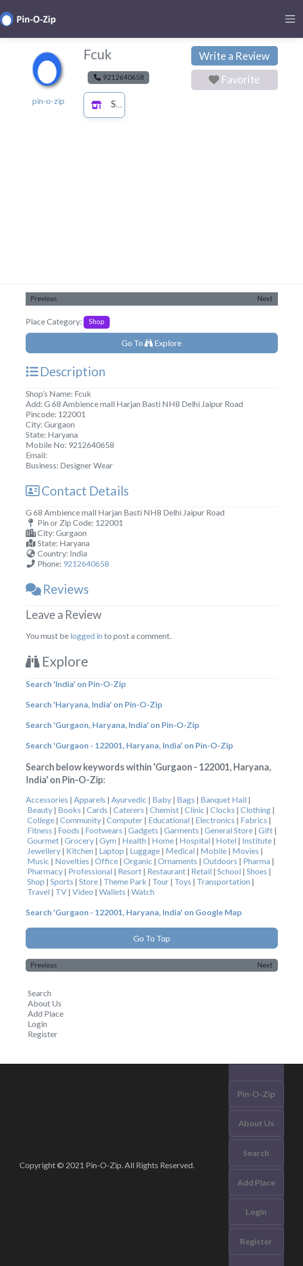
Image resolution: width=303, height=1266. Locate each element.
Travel (38, 891)
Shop (111, 104)
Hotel (226, 840)
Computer (125, 820)
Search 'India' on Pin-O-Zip (76, 684)
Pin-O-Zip (256, 1094)
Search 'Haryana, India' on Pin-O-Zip (94, 704)
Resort (130, 871)
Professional (90, 871)
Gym (107, 840)
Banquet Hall (223, 799)
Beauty (39, 809)
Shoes (257, 871)
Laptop (111, 850)
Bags (186, 799)
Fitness (39, 830)
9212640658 (86, 563)
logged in (86, 635)
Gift (265, 830)
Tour (160, 881)
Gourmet (43, 840)
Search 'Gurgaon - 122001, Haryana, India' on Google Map (134, 912)
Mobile (213, 850)
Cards (97, 809)
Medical (180, 850)
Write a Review (234, 56)
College (40, 820)
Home (163, 840)
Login (37, 1023)
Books (69, 809)
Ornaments (177, 861)
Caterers (128, 809)
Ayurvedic (129, 799)
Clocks (222, 809)
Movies (245, 850)
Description (66, 371)
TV (61, 891)
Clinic (195, 809)
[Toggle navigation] (290, 19)
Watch (142, 891)
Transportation (223, 881)
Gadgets (143, 830)
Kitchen (79, 850)
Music (38, 861)
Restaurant (166, 871)
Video (82, 891)
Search (39, 993)
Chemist (164, 809)
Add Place (46, 1013)
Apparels (90, 799)
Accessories (47, 799)
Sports (61, 881)
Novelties (72, 861)
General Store (229, 830)
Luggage (145, 850)
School (229, 871)
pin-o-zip (48, 100)
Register (42, 1034)
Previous (44, 298)
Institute (257, 840)
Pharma (256, 861)
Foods (68, 830)
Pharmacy (45, 871)
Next (264, 298)
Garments (181, 830)
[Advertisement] (152, 206)
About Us (45, 1003)
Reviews (57, 589)
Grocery (79, 840)
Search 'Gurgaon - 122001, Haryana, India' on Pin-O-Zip (129, 745)
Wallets (112, 891)
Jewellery (43, 850)
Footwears (104, 830)
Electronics (215, 820)
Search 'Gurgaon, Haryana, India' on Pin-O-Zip (112, 724)
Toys (182, 881)
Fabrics (253, 820)
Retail (201, 871)
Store (88, 881)
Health (134, 840)
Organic (138, 861)
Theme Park (125, 881)
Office (106, 861)
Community (80, 820)
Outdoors (220, 861)
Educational (169, 820)
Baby (161, 799)
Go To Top (151, 938)
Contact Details (77, 490)
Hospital (194, 840)
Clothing (255, 809)
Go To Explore (151, 343)
